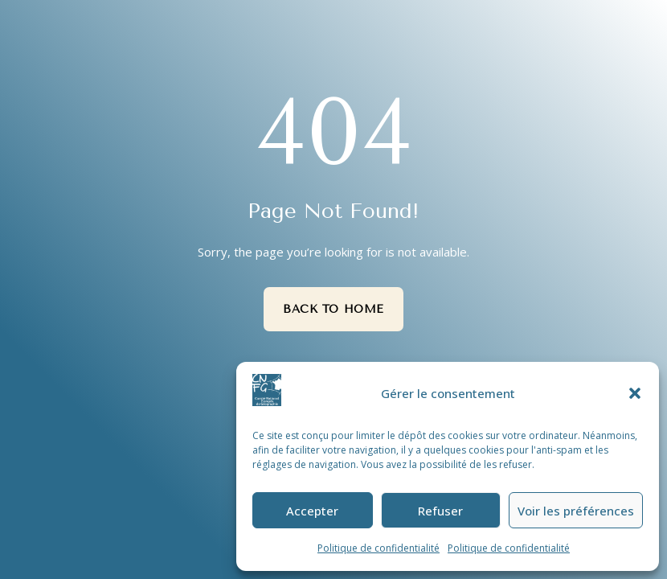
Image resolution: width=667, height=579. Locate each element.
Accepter (312, 511)
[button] (635, 393)
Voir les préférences (576, 511)
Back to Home (333, 309)
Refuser (440, 511)
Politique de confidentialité (378, 548)
